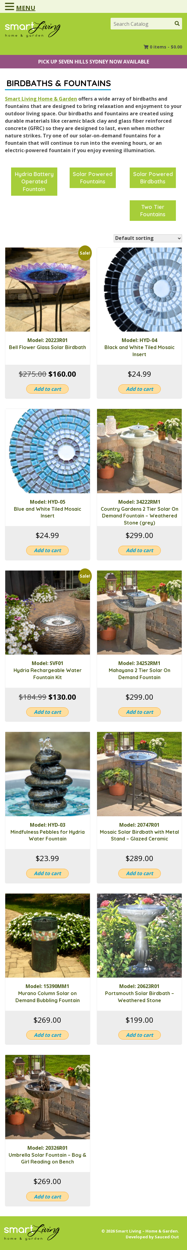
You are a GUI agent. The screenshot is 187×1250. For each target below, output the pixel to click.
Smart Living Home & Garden (41, 98)
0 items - (166, 47)
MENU (25, 8)
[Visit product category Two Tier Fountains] (153, 210)
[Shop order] (148, 238)
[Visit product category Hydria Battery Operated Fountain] (34, 181)
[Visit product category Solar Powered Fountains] (93, 177)
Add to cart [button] (47, 389)
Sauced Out (167, 1237)
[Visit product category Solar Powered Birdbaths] (153, 177)
